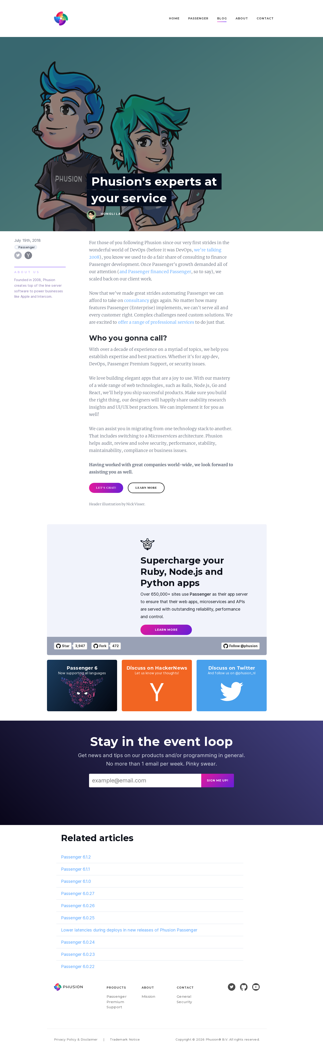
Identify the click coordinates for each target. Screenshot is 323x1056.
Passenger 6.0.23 (78, 954)
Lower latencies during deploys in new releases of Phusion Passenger (129, 930)
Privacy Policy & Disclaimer (75, 1039)
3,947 (80, 646)
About (242, 18)
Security (184, 1002)
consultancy (136, 300)
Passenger (198, 18)
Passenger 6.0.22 (78, 966)
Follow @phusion (240, 646)
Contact (265, 18)
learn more (146, 487)
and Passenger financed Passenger (155, 271)
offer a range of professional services (156, 322)
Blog (222, 18)
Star (62, 646)
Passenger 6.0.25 (78, 917)
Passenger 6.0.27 (78, 893)
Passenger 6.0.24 (78, 942)
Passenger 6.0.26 (78, 905)
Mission (148, 996)
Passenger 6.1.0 (76, 881)
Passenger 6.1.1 (75, 869)
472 (115, 646)
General (184, 996)
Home (174, 18)
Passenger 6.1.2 (76, 856)
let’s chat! (106, 487)
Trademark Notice (125, 1039)
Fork (99, 646)
